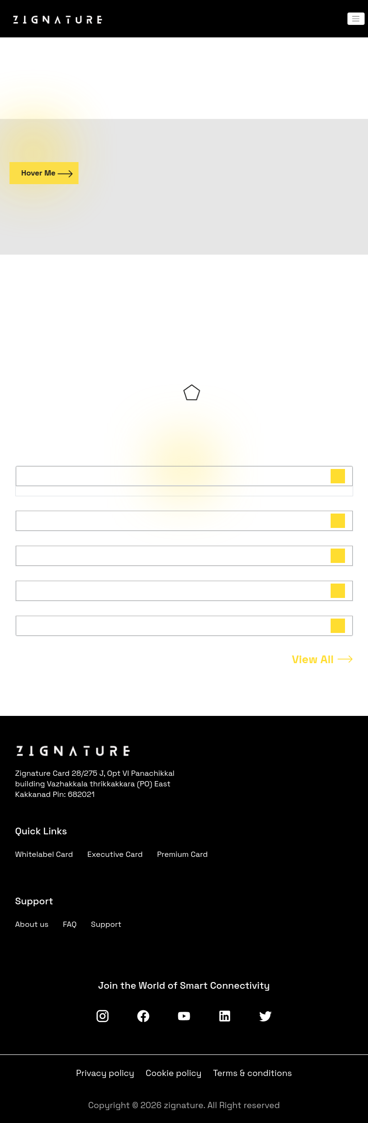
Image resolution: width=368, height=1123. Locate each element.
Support (106, 924)
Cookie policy (174, 1072)
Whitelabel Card (44, 854)
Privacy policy (105, 1072)
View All (313, 659)
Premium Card (182, 854)
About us (32, 924)
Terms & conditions (252, 1072)
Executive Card (115, 854)
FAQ (70, 924)
